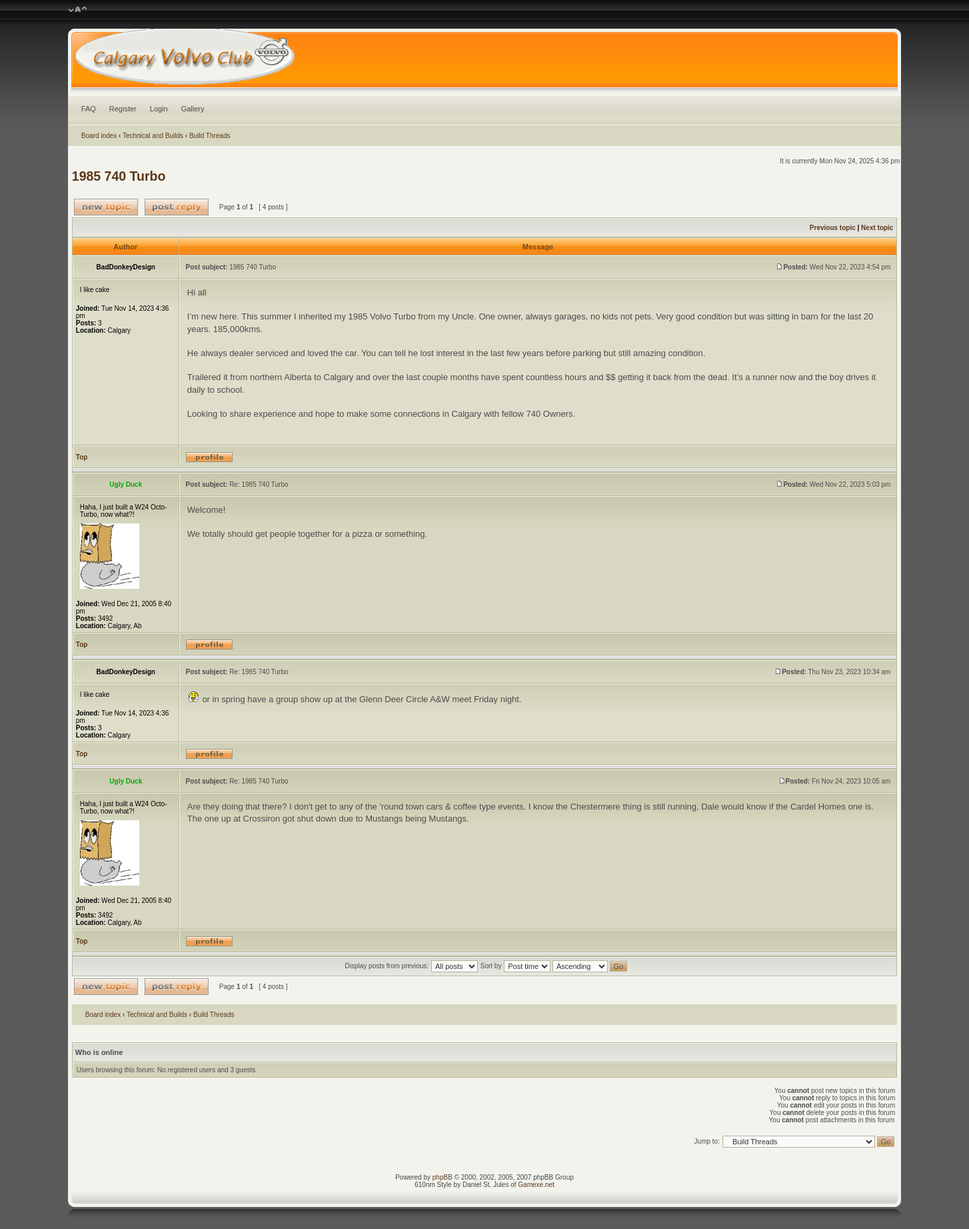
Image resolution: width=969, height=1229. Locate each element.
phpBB (443, 1177)
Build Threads (210, 135)
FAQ (88, 109)
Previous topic (833, 227)
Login (159, 109)
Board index (99, 135)
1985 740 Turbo (119, 176)
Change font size (77, 10)
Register (123, 109)
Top (82, 457)
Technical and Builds (153, 135)
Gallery (193, 109)
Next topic (877, 227)
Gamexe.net (536, 1184)
